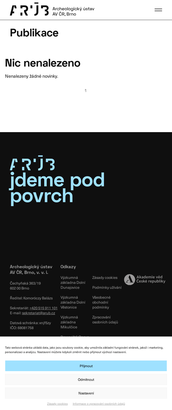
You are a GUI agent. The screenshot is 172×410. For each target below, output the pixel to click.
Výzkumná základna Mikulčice (69, 322)
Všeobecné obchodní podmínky (101, 302)
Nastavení (86, 393)
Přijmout (86, 365)
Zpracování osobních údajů (105, 319)
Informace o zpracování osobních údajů (99, 403)
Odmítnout (86, 379)
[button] (158, 10)
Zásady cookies (57, 403)
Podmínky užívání (107, 287)
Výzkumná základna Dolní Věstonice (73, 302)
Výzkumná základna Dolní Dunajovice (73, 282)
